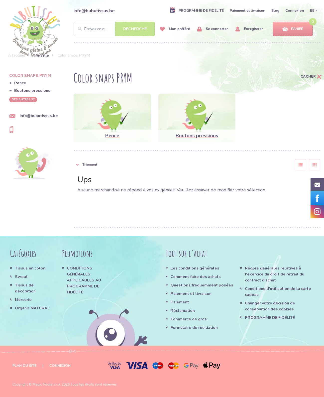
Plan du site (24, 365)
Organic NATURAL (32, 308)
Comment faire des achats (196, 276)
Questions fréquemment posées (202, 285)
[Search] (114, 29)
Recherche (135, 29)
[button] (180, 164)
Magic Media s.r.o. (47, 384)
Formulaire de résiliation (194, 327)
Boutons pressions (32, 90)
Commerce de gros (189, 319)
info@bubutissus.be (94, 11)
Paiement (180, 302)
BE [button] (312, 10)
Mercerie (41, 55)
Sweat (21, 276)
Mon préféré (175, 29)
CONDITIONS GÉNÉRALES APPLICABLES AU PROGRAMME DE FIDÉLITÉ (84, 280)
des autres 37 (23, 99)
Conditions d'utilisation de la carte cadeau (278, 291)
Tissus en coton (30, 268)
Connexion (294, 10)
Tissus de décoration (25, 288)
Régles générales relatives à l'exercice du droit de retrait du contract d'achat (274, 274)
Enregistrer (249, 29)
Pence (20, 83)
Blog (275, 10)
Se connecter (212, 29)
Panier (293, 29)
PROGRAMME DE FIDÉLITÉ (197, 10)
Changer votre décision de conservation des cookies (270, 306)
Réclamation (183, 310)
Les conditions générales (195, 268)
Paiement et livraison (247, 10)
